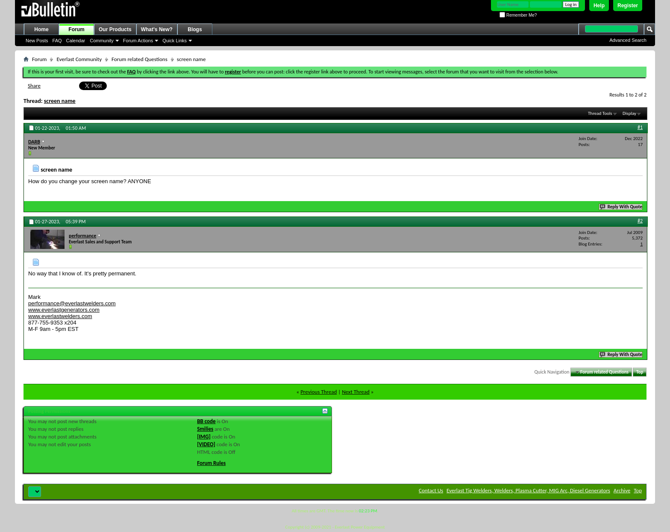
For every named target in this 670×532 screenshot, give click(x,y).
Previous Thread (318, 392)
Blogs (195, 29)
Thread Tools (600, 113)
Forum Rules (211, 463)
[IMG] (204, 436)
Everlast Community (79, 59)
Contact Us (431, 490)
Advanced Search (627, 40)
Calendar (75, 40)
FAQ (57, 40)
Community (102, 40)
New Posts (37, 40)
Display (629, 113)
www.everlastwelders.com (60, 316)
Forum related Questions (140, 59)
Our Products (115, 29)
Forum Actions (138, 40)
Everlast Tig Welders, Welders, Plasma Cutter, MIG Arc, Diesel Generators (528, 490)
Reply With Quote (621, 207)
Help (599, 6)
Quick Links (174, 40)
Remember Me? (518, 15)
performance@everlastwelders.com (72, 303)
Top (639, 372)
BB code (206, 421)
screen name (60, 101)
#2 (640, 221)
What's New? (157, 29)
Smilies (205, 429)
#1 (640, 127)
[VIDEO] (206, 444)
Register (627, 6)
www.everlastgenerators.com (64, 310)
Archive (622, 490)
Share (34, 85)
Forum (76, 29)
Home (41, 29)
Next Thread (356, 392)
